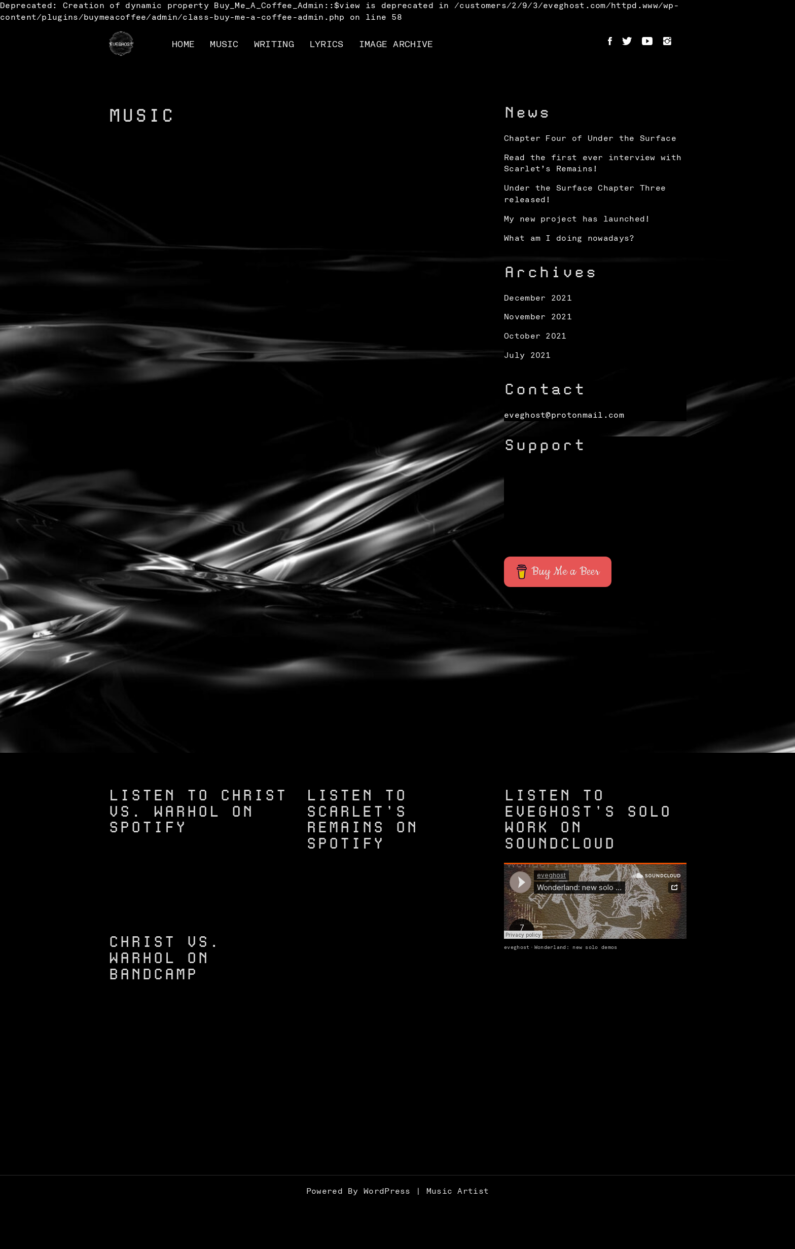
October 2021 (535, 336)
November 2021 (538, 317)
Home (183, 44)
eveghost (516, 947)
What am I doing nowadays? (569, 238)
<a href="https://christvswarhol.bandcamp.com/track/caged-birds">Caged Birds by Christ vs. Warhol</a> (200, 1097)
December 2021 (538, 298)
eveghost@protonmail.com (564, 415)
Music (224, 44)
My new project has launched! (577, 219)
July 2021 (527, 355)
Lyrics (326, 44)
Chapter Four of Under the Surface (590, 138)
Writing (274, 44)
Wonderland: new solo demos (576, 947)
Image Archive (396, 44)
